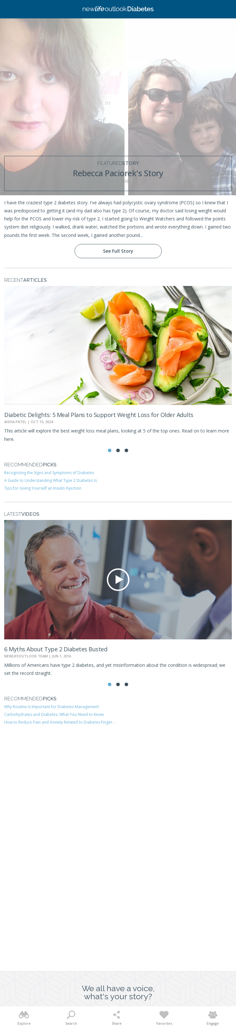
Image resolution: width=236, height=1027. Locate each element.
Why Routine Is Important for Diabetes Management (51, 706)
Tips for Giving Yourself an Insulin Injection (42, 488)
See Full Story (118, 251)
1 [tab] (109, 450)
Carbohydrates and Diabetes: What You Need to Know (54, 714)
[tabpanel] (118, 364)
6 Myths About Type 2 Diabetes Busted (55, 649)
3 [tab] (126, 450)
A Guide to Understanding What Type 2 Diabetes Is (50, 480)
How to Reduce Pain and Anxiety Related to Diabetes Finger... (59, 722)
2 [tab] (118, 450)
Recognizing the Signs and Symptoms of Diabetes (49, 472)
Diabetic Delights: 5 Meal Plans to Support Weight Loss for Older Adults (98, 415)
